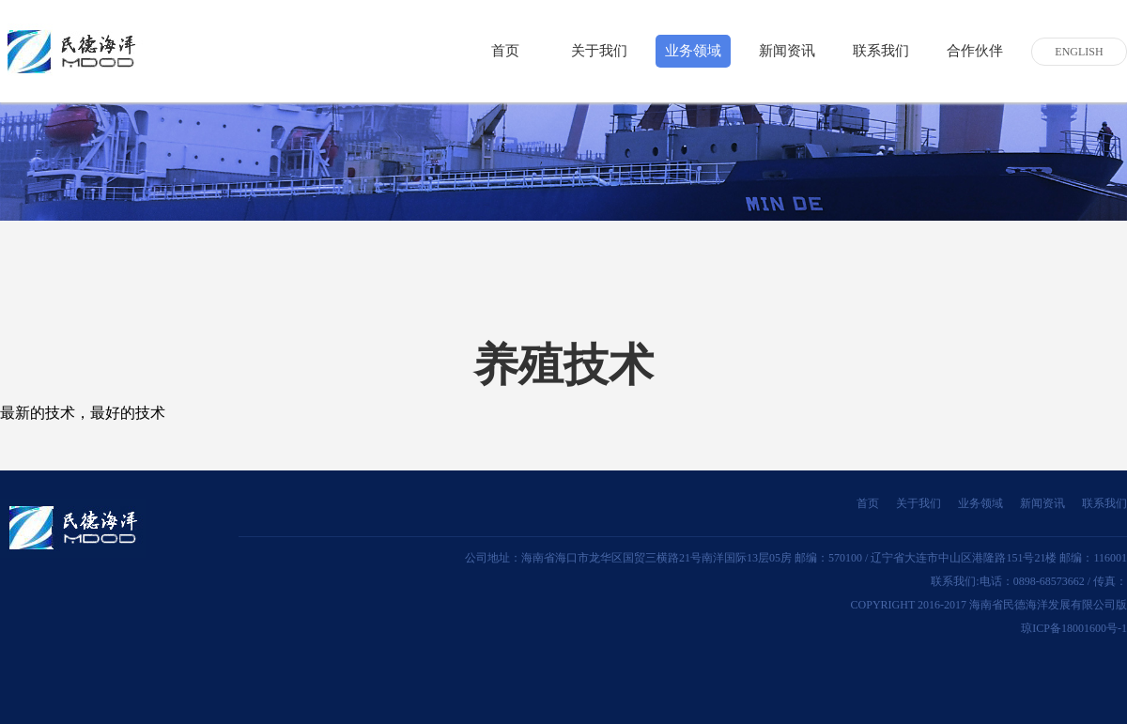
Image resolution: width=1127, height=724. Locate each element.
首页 (505, 50)
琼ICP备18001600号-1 (1074, 628)
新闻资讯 (787, 50)
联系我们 (881, 50)
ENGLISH (1079, 51)
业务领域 (693, 50)
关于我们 (599, 50)
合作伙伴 (975, 50)
